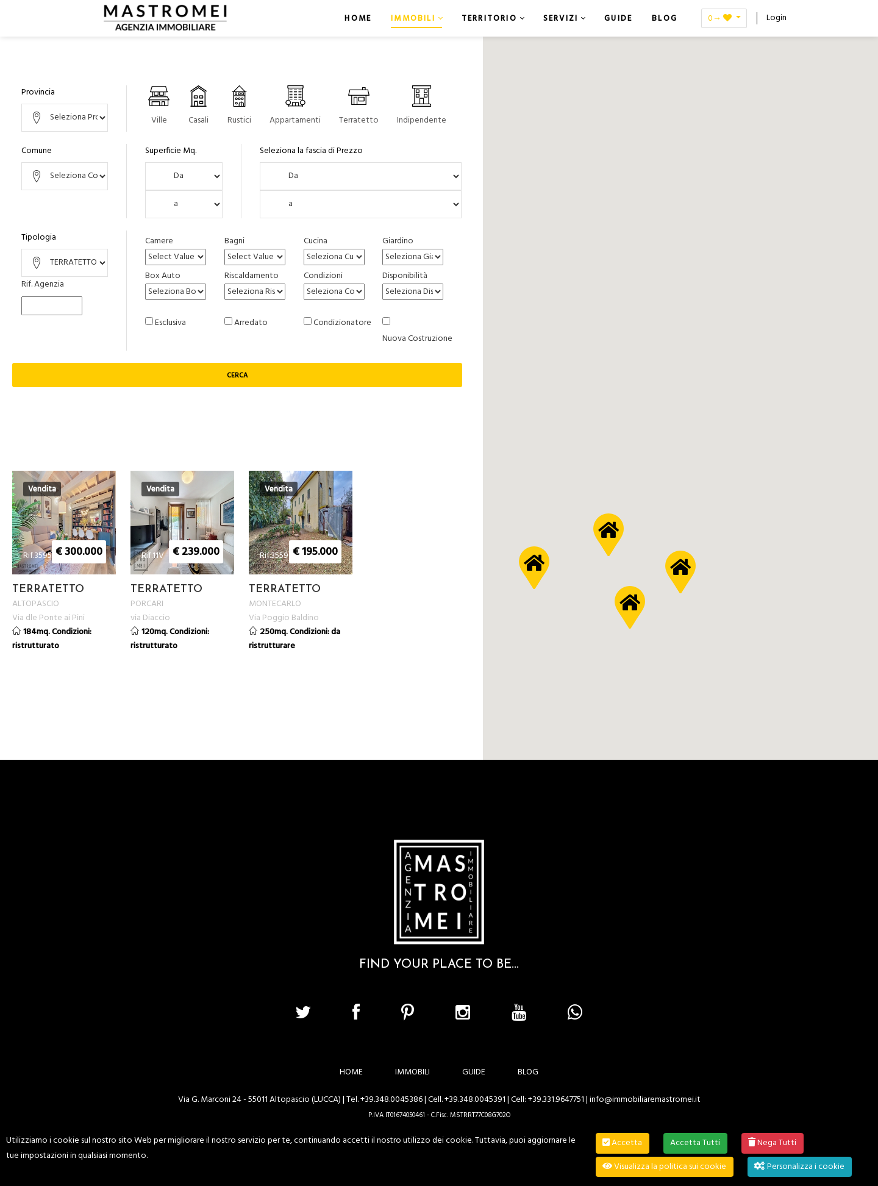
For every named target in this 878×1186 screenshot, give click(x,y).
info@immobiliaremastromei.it (645, 1099)
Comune (36, 151)
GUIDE (473, 1072)
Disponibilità (404, 276)
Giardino (397, 241)
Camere (159, 241)
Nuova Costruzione (417, 339)
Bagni (234, 241)
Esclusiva (170, 323)
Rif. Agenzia (42, 284)
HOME (351, 1072)
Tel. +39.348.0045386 (384, 1099)
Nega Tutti (772, 1143)
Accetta (622, 1143)
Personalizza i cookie (799, 1167)
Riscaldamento (251, 276)
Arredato (251, 323)
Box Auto (162, 276)
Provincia (38, 92)
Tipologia (38, 237)
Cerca (237, 375)
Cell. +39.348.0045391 (466, 1099)
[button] (680, 572)
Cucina (315, 241)
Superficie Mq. (170, 151)
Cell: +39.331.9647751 (547, 1099)
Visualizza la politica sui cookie (664, 1167)
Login (776, 18)
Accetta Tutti (695, 1143)
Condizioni (323, 276)
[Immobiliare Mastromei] (165, 18)
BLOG (528, 1072)
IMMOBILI (412, 1072)
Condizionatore (342, 323)
